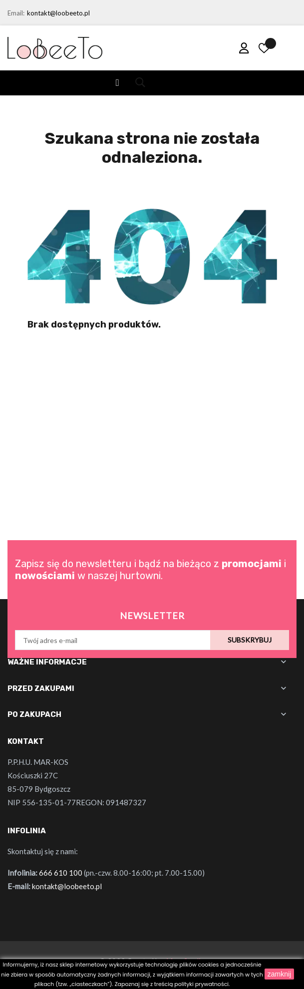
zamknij (279, 974)
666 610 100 (60, 872)
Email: (15, 13)
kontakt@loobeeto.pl (58, 13)
